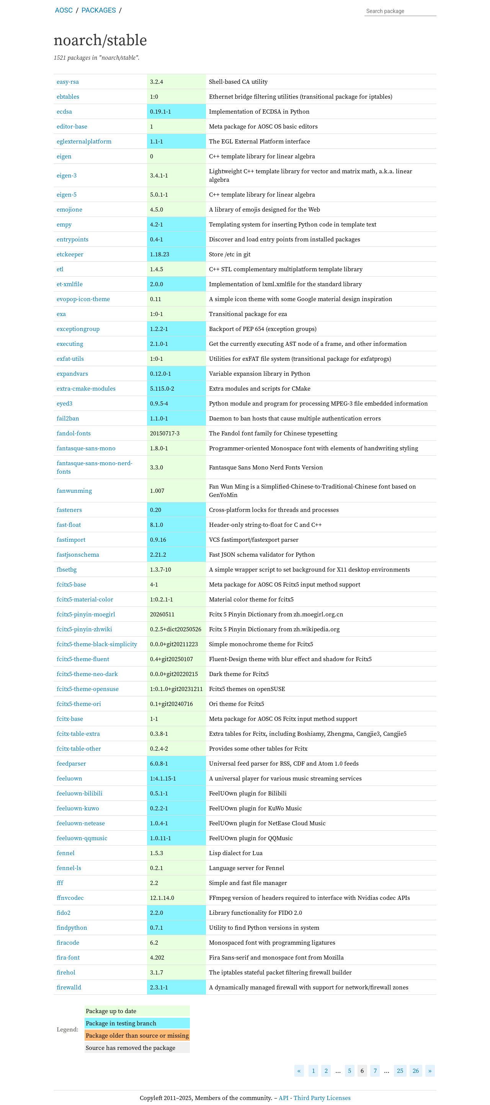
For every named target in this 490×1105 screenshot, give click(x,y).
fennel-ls (69, 868)
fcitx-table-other (79, 748)
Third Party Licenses (322, 1098)
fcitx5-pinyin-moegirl (86, 614)
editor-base (72, 126)
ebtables (68, 96)
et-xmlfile (70, 284)
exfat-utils (70, 358)
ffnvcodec (70, 897)
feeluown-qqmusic (82, 838)
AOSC (64, 10)
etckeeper (70, 254)
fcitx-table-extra (78, 733)
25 (400, 1070)
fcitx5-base (71, 584)
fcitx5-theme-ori (79, 703)
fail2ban (68, 418)
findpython (72, 927)
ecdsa (64, 111)
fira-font (68, 957)
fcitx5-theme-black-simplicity (97, 644)
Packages (99, 10)
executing (70, 343)
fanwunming (74, 490)
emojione (69, 209)
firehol (66, 972)
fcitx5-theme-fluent (83, 659)
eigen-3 (67, 175)
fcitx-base (70, 718)
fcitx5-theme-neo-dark (87, 674)
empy (64, 224)
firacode (68, 942)
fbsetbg (67, 569)
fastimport (71, 539)
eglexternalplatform (84, 141)
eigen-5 (67, 194)
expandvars (72, 373)
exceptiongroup (78, 328)
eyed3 (64, 403)
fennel (66, 853)
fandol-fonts (74, 433)
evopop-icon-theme (83, 299)
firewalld (69, 987)
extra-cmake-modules (86, 388)
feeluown (69, 778)
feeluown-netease (81, 823)
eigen (64, 156)
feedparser (71, 763)
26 (416, 1070)
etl (60, 269)
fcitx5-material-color (85, 599)
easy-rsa (68, 81)
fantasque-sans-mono (86, 448)
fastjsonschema (78, 554)
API (284, 1098)
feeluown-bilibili (80, 793)
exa (61, 314)
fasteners (69, 509)
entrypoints (72, 239)
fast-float (69, 524)
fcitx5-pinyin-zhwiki (84, 629)
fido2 (63, 912)
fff (60, 882)
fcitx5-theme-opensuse (88, 689)
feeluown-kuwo (78, 808)
